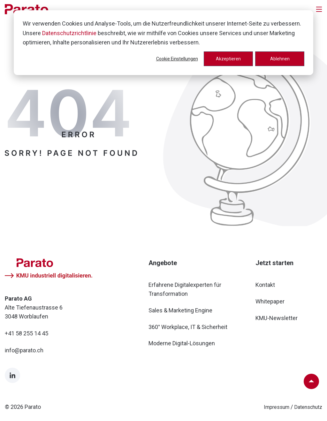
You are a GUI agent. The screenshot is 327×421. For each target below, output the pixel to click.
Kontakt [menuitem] (265, 284)
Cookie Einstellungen (177, 58)
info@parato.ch (24, 350)
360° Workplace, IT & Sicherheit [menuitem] (187, 327)
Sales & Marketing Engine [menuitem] (180, 310)
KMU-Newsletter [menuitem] (276, 318)
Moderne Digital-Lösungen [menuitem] (181, 343)
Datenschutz (308, 407)
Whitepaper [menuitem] (270, 301)
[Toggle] (319, 9)
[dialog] (163, 42)
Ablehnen (280, 58)
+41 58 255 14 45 (26, 333)
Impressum (276, 407)
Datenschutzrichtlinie (69, 33)
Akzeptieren (228, 58)
